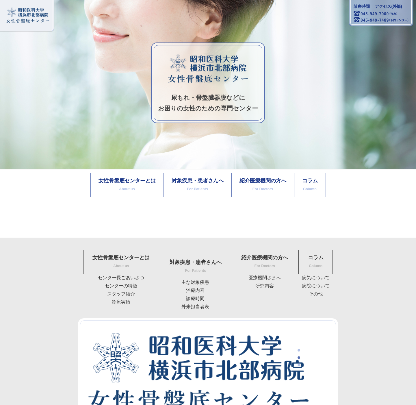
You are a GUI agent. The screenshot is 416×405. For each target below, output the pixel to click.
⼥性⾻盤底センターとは (121, 261)
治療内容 (195, 290)
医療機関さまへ (264, 277)
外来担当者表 (195, 306)
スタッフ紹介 (121, 293)
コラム (310, 184)
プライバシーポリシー (73, 396)
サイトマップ (28, 396)
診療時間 (362, 6)
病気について (316, 277)
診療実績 (121, 301)
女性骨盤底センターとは (127, 184)
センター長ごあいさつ (121, 277)
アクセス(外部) (388, 6)
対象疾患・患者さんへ (198, 184)
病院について (316, 285)
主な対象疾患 (195, 282)
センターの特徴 (121, 285)
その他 (316, 293)
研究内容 (264, 285)
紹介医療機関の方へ (262, 184)
